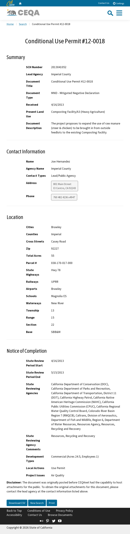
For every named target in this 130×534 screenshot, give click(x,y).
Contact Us (103, 3)
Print (52, 503)
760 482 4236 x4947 (64, 197)
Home (10, 24)
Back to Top (14, 511)
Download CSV (17, 503)
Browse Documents (60, 515)
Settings (118, 3)
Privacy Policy (64, 511)
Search (23, 24)
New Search (37, 503)
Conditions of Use (38, 511)
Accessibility (14, 515)
